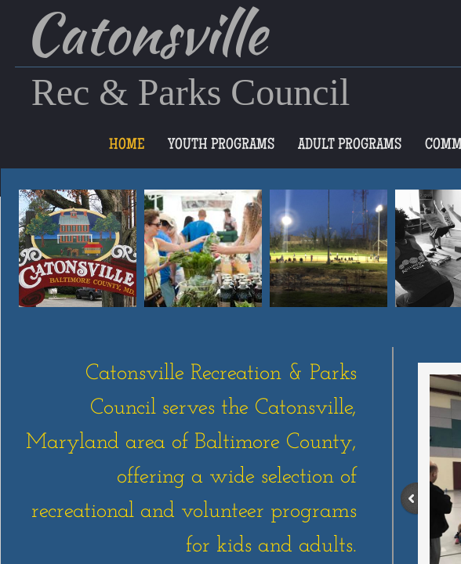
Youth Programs (221, 146)
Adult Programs (349, 146)
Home (126, 146)
